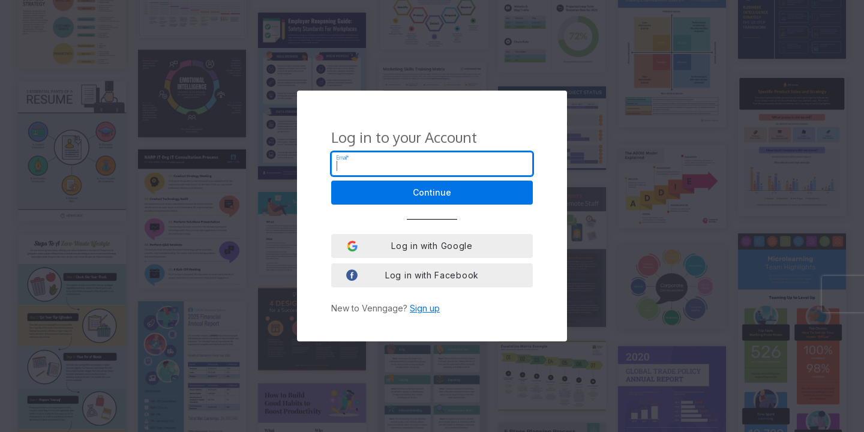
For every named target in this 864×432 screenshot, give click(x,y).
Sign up (425, 308)
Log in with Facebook (412, 275)
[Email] (432, 164)
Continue (432, 192)
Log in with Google (409, 245)
